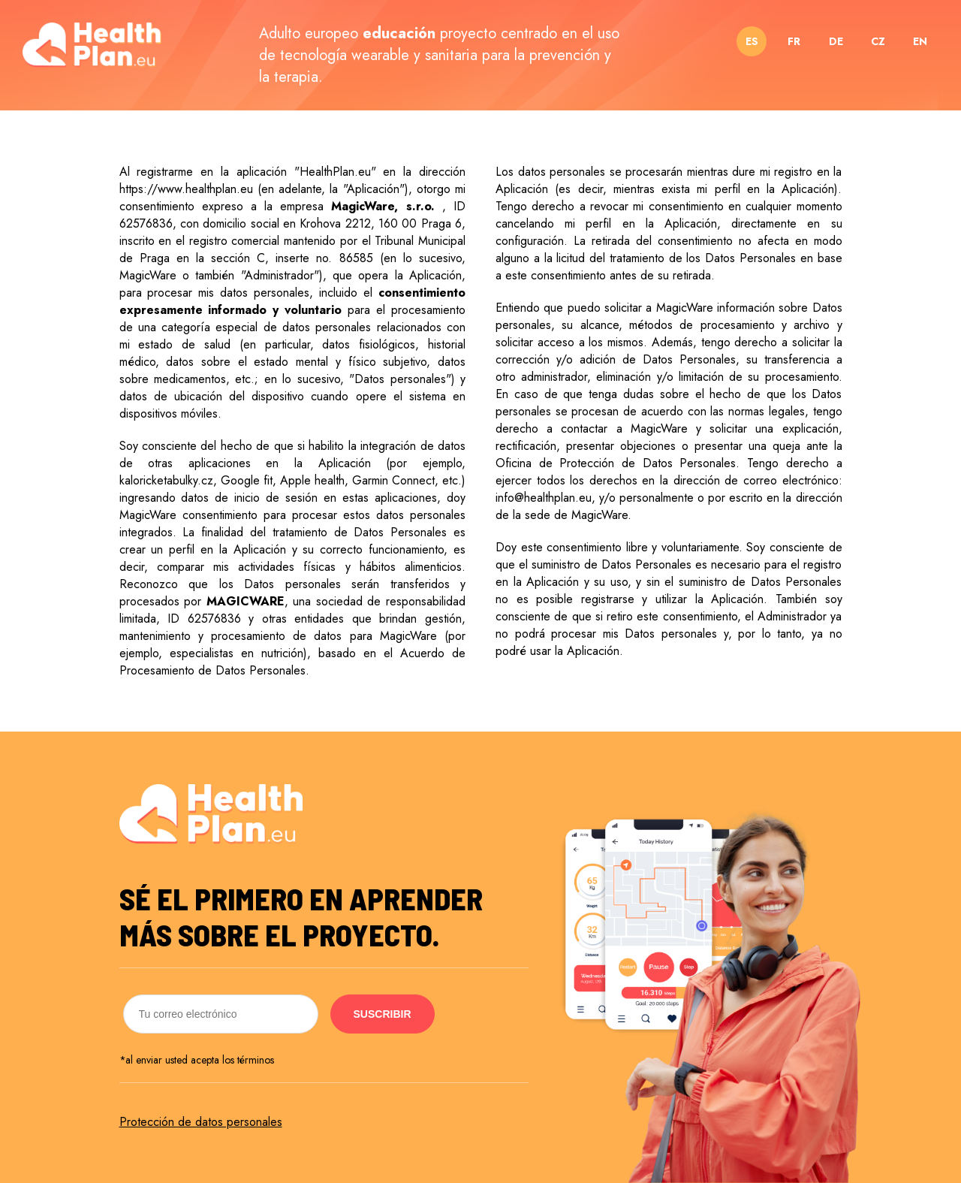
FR (794, 41)
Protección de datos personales (200, 1121)
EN (920, 41)
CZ (878, 41)
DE (836, 41)
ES (752, 41)
